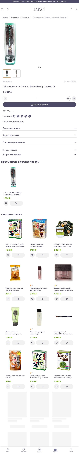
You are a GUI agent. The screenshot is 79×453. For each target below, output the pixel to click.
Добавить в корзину (39, 105)
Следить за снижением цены (13, 121)
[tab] (38, 67)
